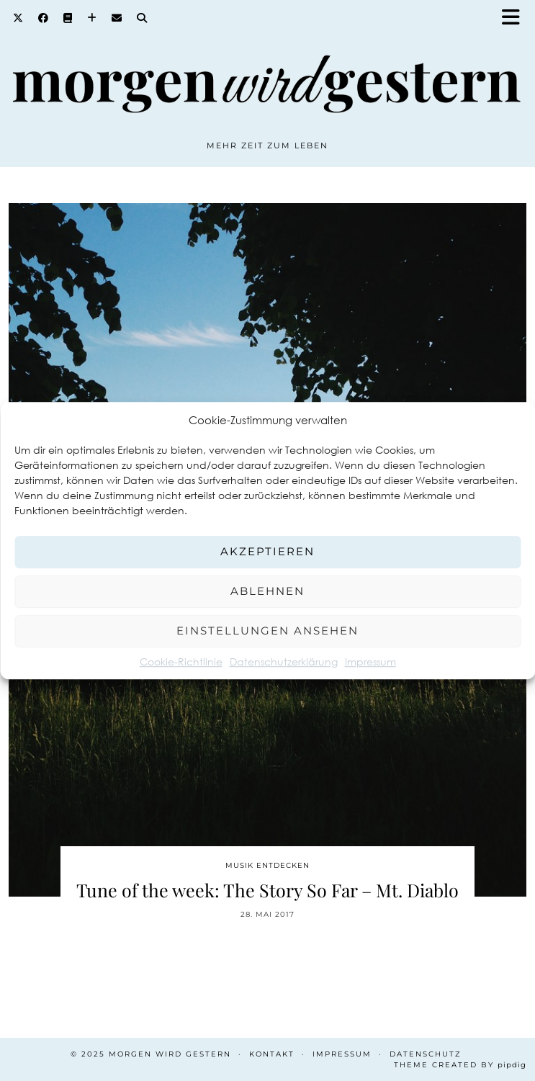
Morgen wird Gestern (170, 1054)
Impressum (370, 661)
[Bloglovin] (92, 18)
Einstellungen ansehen (267, 630)
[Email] (117, 18)
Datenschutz (426, 1054)
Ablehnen (267, 591)
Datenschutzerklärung (284, 661)
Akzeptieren (267, 551)
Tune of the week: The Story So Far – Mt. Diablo (267, 890)
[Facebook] (43, 18)
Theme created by (460, 1064)
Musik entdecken (267, 865)
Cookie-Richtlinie (181, 661)
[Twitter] (18, 18)
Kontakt (272, 1054)
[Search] (142, 18)
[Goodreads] (68, 18)
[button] (515, 18)
